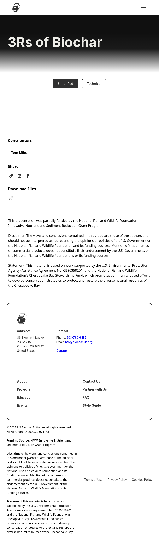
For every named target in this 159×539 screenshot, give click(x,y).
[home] (16, 7)
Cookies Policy (142, 479)
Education (25, 397)
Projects (23, 389)
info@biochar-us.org (79, 342)
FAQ (86, 397)
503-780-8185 (76, 337)
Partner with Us (95, 389)
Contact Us (91, 381)
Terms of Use (93, 479)
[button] (143, 7)
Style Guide (92, 406)
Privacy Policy (117, 479)
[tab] (65, 83)
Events (22, 406)
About (22, 381)
